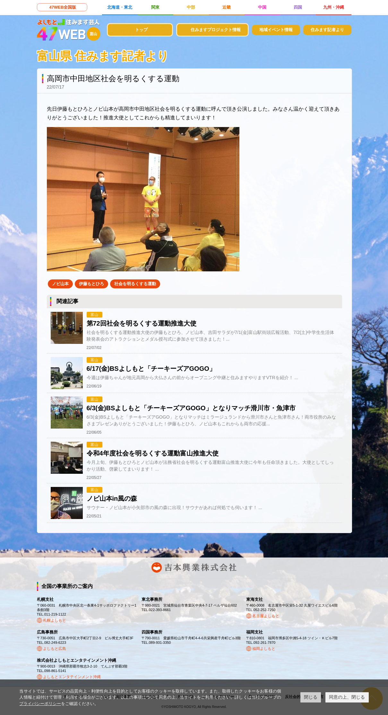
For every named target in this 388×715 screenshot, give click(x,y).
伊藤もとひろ (91, 283)
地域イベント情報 (276, 29)
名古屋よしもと (265, 616)
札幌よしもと (54, 620)
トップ (141, 29)
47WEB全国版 (62, 7)
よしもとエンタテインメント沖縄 (72, 677)
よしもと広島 (54, 648)
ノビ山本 (60, 283)
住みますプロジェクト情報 (216, 29)
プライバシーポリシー (40, 703)
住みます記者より (327, 29)
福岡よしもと (263, 648)
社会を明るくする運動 (135, 283)
